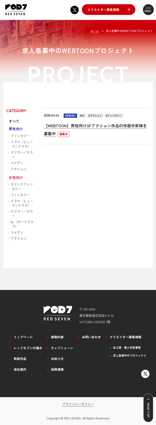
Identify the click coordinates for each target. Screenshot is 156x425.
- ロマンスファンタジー (21, 186)
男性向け (16, 128)
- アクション (18, 169)
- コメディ (16, 162)
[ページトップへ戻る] (148, 408)
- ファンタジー (20, 135)
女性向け (16, 177)
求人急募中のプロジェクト (129, 355)
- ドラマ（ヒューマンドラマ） (21, 144)
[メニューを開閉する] (145, 9)
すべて (14, 121)
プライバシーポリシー (78, 404)
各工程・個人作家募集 (127, 347)
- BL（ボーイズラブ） (21, 224)
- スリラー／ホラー (21, 154)
